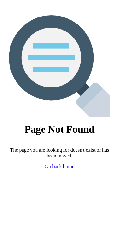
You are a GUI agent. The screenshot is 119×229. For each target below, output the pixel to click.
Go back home (59, 166)
